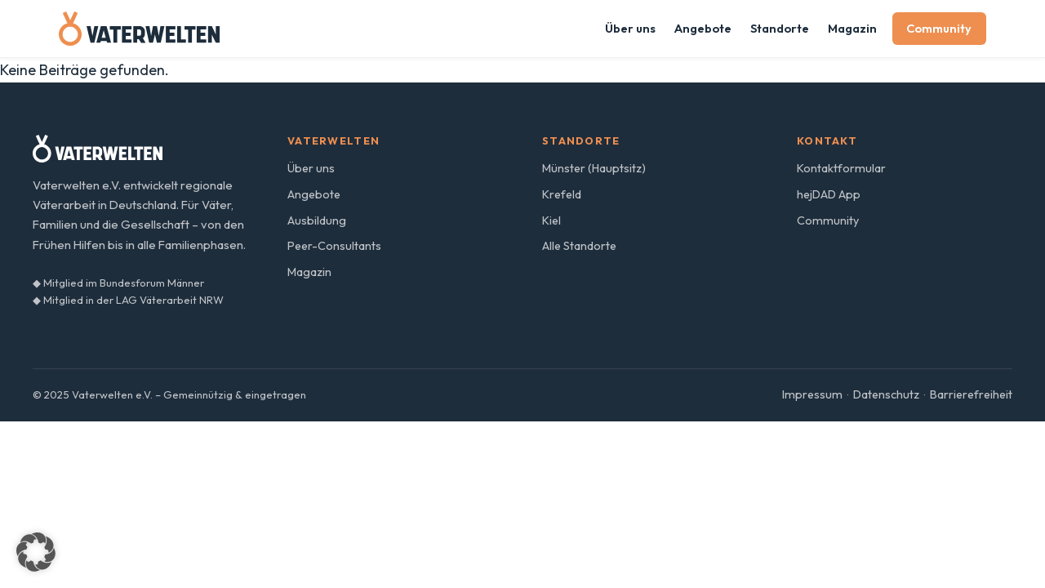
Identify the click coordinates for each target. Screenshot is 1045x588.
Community (939, 28)
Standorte (779, 28)
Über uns (630, 28)
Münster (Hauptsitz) (594, 168)
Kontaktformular (841, 168)
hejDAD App (828, 194)
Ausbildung (316, 220)
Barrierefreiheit (971, 394)
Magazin (852, 28)
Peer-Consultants (334, 245)
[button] (36, 552)
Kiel (551, 220)
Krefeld (561, 194)
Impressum (812, 394)
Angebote (703, 28)
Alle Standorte (579, 245)
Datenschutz (886, 394)
